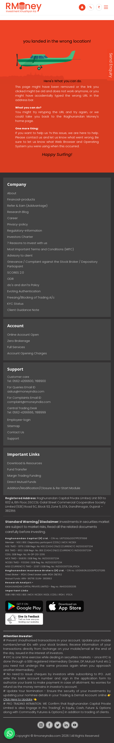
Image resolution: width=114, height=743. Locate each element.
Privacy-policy (17, 224)
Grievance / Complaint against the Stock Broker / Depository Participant (52, 264)
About (11, 193)
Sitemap (13, 426)
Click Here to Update (17, 699)
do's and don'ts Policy (23, 285)
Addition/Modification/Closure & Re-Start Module (43, 488)
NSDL (47, 594)
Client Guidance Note (23, 310)
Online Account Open (23, 334)
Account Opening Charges (27, 353)
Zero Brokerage (18, 341)
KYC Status (15, 303)
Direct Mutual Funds (21, 482)
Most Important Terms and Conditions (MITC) (40, 249)
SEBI (7, 594)
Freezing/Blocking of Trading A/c (30, 297)
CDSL (54, 594)
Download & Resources (24, 463)
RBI (13, 594)
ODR (10, 279)
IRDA (61, 594)
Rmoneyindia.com (47, 736)
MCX (30, 594)
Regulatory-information (24, 230)
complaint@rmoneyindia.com (29, 402)
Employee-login (19, 420)
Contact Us (15, 432)
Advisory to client (20, 255)
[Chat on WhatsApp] (9, 733)
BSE (25, 594)
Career (12, 218)
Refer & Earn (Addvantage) (27, 205)
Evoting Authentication (24, 291)
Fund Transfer (17, 469)
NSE (18, 594)
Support (13, 438)
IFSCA (76, 566)
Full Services (16, 347)
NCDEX (38, 594)
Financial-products (21, 199)
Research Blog (18, 212)
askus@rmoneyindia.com (25, 391)
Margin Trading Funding (24, 475)
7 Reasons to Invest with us (27, 243)
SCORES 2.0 (15, 272)
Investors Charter (20, 237)
